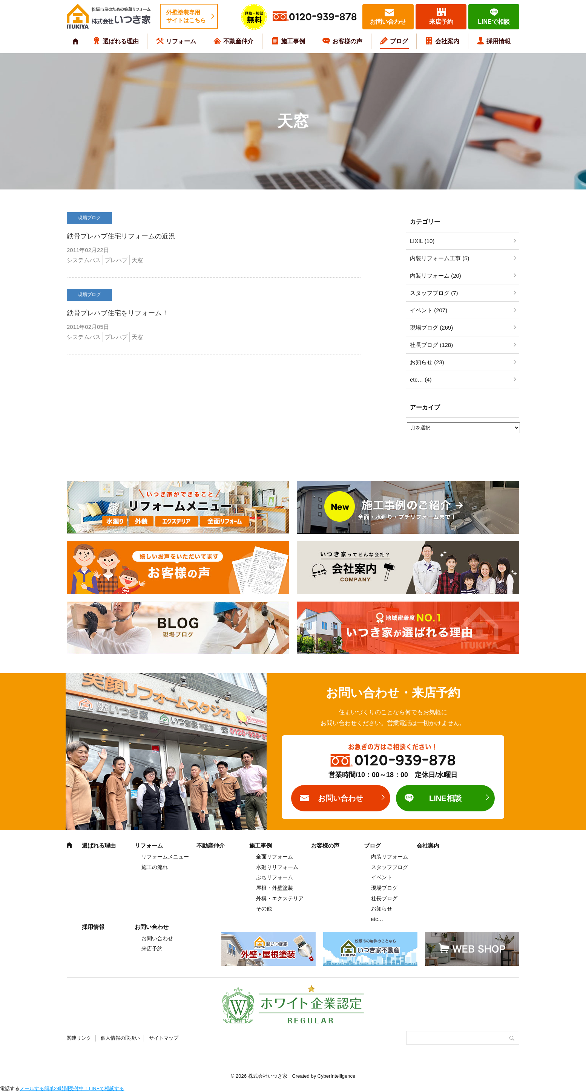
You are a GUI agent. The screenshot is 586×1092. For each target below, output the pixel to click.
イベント (381, 877)
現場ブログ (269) (431, 327)
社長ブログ (384, 898)
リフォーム (181, 41)
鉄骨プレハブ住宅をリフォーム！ (118, 313)
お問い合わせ (388, 21)
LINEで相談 (493, 21)
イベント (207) (428, 310)
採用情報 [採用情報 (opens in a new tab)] (498, 41)
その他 (264, 909)
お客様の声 (347, 41)
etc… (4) (421, 379)
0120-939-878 (323, 17)
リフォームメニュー (165, 857)
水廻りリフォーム (277, 867)
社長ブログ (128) (431, 345)
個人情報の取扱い (120, 1038)
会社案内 (447, 41)
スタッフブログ (389, 867)
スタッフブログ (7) (434, 293)
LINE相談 (445, 798)
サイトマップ (163, 1038)
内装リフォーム (389, 857)
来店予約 (441, 21)
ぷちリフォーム (274, 877)
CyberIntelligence (336, 1076)
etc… (377, 919)
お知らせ (381, 909)
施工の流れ (154, 867)
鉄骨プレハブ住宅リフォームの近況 (121, 236)
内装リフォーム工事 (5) (439, 258)
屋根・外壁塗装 (274, 888)
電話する (10, 1088)
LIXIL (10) (422, 241)
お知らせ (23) (427, 362)
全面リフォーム (274, 857)
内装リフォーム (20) (435, 275)
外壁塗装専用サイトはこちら (186, 16)
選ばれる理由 (121, 41)
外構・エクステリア (280, 898)
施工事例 (293, 41)
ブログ (399, 41)
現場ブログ (384, 888)
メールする (32, 1088)
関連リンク (79, 1038)
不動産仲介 (238, 41)
